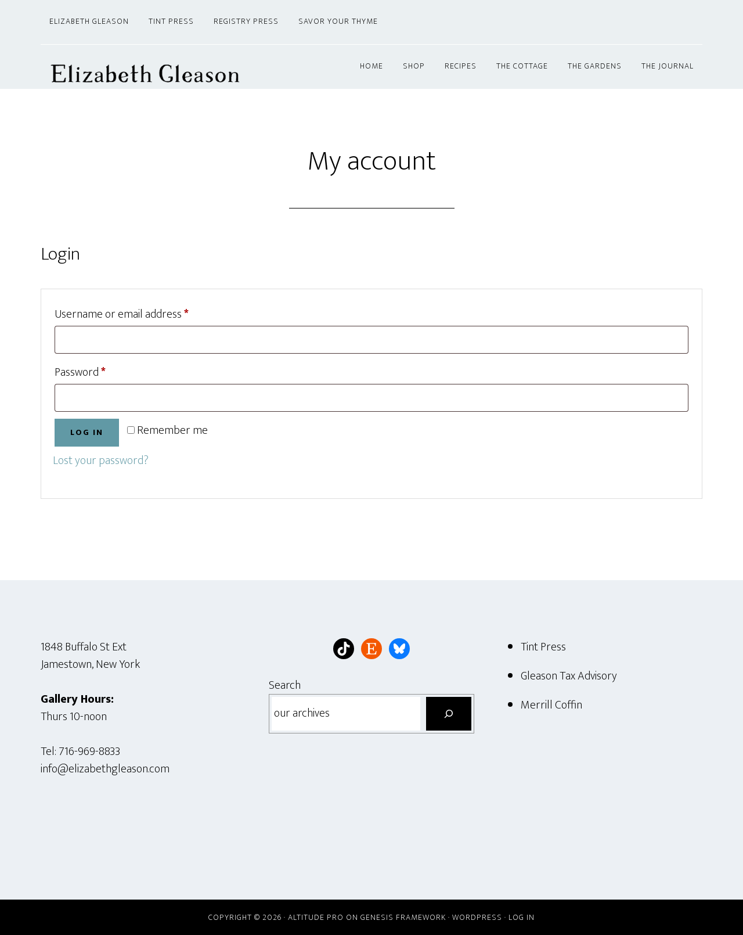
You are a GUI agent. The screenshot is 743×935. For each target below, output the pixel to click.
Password (101, 371)
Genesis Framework (403, 917)
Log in (86, 432)
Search (285, 685)
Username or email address (142, 313)
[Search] (448, 714)
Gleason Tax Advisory (569, 676)
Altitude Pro (316, 917)
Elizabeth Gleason (145, 67)
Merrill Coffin (551, 705)
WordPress (477, 917)
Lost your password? (101, 460)
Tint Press (543, 647)
